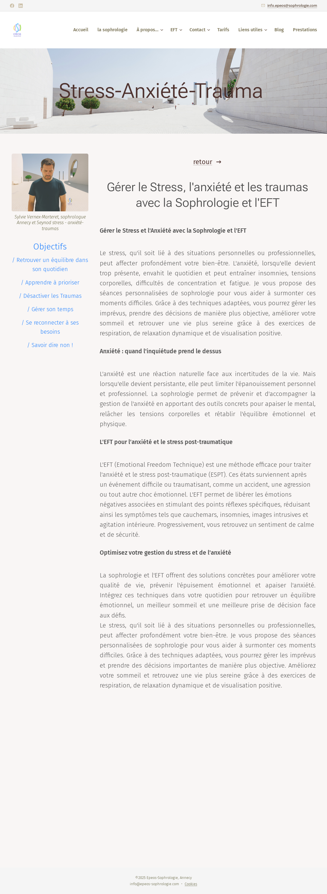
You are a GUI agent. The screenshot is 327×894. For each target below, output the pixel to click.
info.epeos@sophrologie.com (292, 5)
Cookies (191, 884)
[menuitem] (82, 30)
